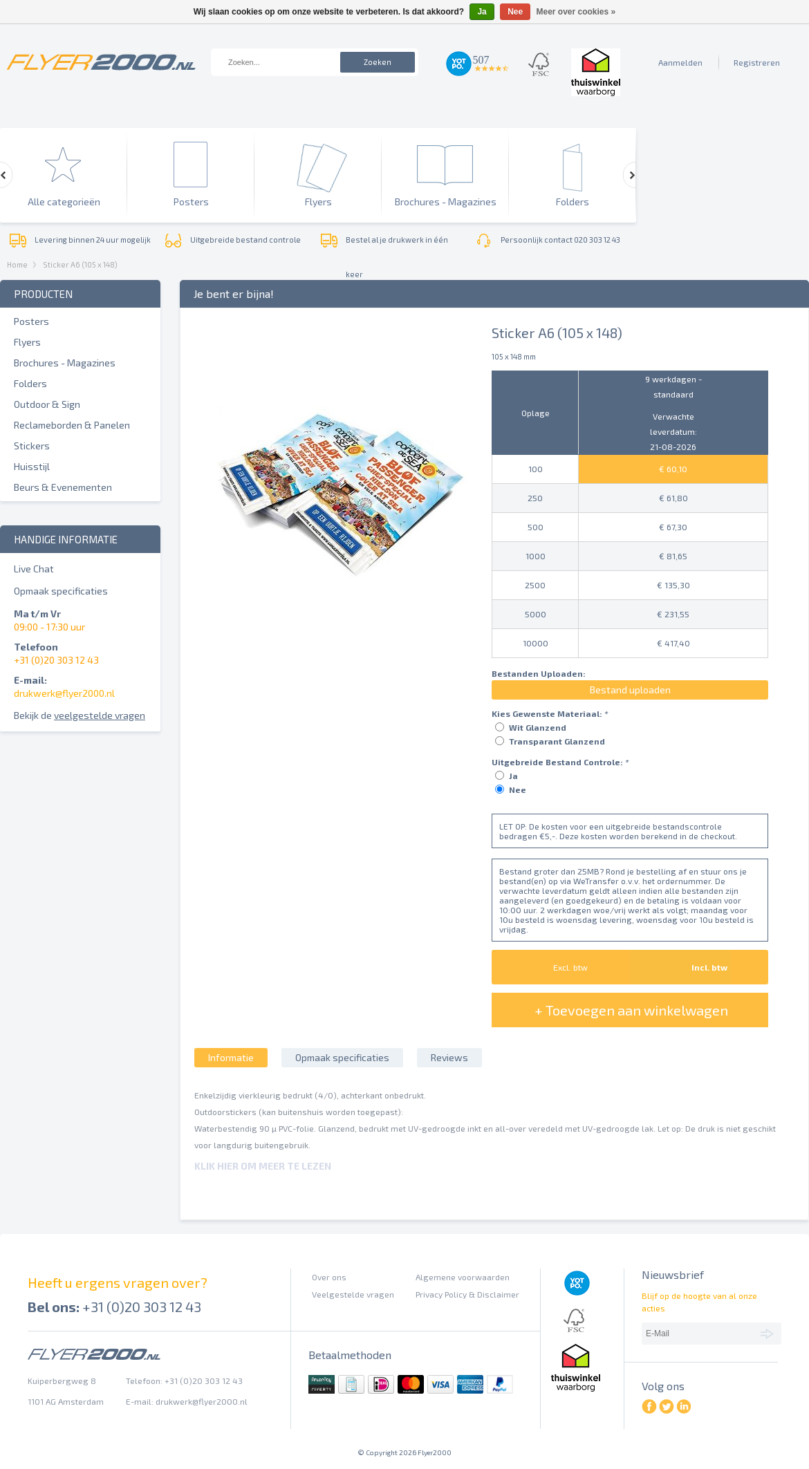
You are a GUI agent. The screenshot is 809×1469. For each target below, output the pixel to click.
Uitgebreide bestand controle (245, 239)
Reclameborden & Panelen (72, 425)
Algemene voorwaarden (463, 1277)
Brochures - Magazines (64, 362)
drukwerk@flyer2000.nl (64, 693)
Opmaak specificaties (61, 591)
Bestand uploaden (630, 689)
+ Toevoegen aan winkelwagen (631, 1010)
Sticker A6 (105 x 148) (80, 264)
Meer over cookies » (576, 12)
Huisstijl (32, 466)
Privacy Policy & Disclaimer (467, 1294)
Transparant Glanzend (557, 741)
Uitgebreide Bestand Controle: (560, 762)
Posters (31, 321)
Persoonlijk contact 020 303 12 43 (560, 239)
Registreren (757, 62)
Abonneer (769, 1332)
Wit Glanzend (537, 727)
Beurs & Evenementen (63, 487)
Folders (30, 383)
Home (17, 264)
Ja (513, 775)
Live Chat (34, 568)
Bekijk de (79, 715)
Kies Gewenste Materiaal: (550, 713)
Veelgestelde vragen (353, 1294)
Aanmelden (680, 62)
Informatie (231, 1057)
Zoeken (377, 61)
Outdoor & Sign (47, 404)
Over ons (329, 1277)
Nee (517, 789)
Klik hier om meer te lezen (262, 1166)
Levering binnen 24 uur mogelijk (93, 239)
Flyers (27, 342)
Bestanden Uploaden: (539, 673)
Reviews (449, 1057)
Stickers (32, 445)
